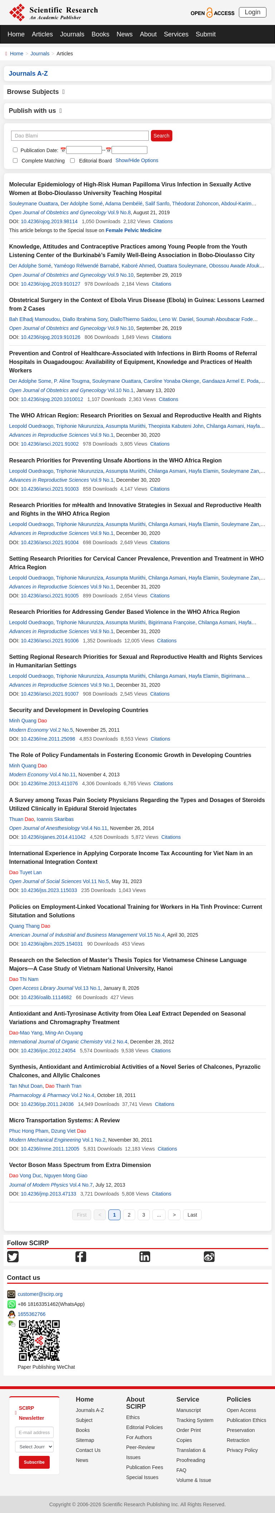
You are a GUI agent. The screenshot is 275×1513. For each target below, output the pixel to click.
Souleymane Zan (240, 471)
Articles (42, 34)
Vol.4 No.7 (81, 1185)
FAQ (181, 1470)
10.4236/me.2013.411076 (49, 783)
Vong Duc (25, 1175)
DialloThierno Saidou (133, 319)
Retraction (238, 1440)
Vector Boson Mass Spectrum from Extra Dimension (80, 1165)
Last (192, 1215)
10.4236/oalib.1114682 (46, 997)
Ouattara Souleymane (182, 266)
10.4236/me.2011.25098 (48, 739)
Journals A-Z (90, 1410)
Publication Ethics (246, 1420)
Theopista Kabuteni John (175, 426)
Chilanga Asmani (225, 426)
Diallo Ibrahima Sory (85, 319)
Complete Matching (43, 161)
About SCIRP (136, 1403)
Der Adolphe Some (30, 381)
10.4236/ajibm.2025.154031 (52, 944)
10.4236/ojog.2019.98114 (49, 221)
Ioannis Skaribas (55, 819)
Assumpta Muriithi (126, 426)
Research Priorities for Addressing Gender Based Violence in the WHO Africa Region (124, 612)
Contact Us (88, 1450)
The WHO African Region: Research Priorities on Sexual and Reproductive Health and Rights (135, 415)
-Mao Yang (26, 1033)
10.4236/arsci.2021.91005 (50, 595)
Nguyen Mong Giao (66, 1175)
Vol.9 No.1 (102, 435)
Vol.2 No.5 (61, 730)
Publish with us (35, 110)
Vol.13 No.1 (87, 988)
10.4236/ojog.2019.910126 (50, 337)
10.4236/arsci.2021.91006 (50, 640)
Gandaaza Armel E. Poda (230, 381)
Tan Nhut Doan (26, 1086)
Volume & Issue (193, 1480)
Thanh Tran (63, 1086)
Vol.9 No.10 (120, 275)
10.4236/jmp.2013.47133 (48, 1194)
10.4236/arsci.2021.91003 (50, 489)
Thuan (21, 819)
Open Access (241, 1410)
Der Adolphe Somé (81, 203)
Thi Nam (24, 979)
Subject (84, 1420)
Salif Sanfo (157, 203)
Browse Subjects (36, 91)
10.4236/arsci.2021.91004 (50, 542)
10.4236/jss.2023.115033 (49, 890)
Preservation (241, 1430)
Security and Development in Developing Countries (78, 710)
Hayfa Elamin (203, 471)
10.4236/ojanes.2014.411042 (53, 837)
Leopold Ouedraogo (31, 426)
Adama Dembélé (123, 203)
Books (100, 34)
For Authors (139, 1437)
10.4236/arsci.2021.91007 (50, 694)
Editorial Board (95, 161)
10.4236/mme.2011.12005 (50, 1149)
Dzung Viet (68, 1131)
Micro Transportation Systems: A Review (64, 1120)
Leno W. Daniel (176, 319)
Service (187, 1399)
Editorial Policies (144, 1427)
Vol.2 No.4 (116, 1041)
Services (176, 34)
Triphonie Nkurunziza (79, 426)
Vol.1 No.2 (93, 1140)
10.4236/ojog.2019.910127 (50, 284)
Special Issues (142, 1477)
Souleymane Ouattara (33, 203)
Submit (206, 34)
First (82, 1215)
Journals (72, 34)
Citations (162, 221)
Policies (239, 1399)
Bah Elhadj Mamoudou (34, 319)
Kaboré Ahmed (138, 266)
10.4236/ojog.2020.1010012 (52, 399)
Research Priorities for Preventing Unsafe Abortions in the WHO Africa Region (115, 460)
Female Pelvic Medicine (134, 230)
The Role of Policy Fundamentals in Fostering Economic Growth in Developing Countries (130, 755)
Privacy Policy (242, 1450)
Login (252, 12)
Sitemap (85, 1440)
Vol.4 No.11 (62, 774)
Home (16, 34)
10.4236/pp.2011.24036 (47, 1104)
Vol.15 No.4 (151, 935)
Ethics (133, 1417)
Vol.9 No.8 (119, 212)
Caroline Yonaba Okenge (172, 381)
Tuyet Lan (25, 872)
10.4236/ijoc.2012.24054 (48, 1050)
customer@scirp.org (40, 1294)
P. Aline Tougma (71, 381)
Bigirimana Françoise (172, 622)
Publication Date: (39, 150)
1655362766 (32, 1314)
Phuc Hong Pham (29, 1131)
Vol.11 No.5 (96, 881)
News (125, 34)
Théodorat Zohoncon (195, 203)
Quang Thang (29, 926)
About (148, 34)
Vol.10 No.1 (120, 390)
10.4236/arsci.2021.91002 (50, 444)
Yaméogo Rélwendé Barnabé (86, 266)
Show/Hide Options (137, 160)
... (159, 1215)
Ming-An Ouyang (64, 1033)
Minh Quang (28, 720)
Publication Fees (144, 1467)
